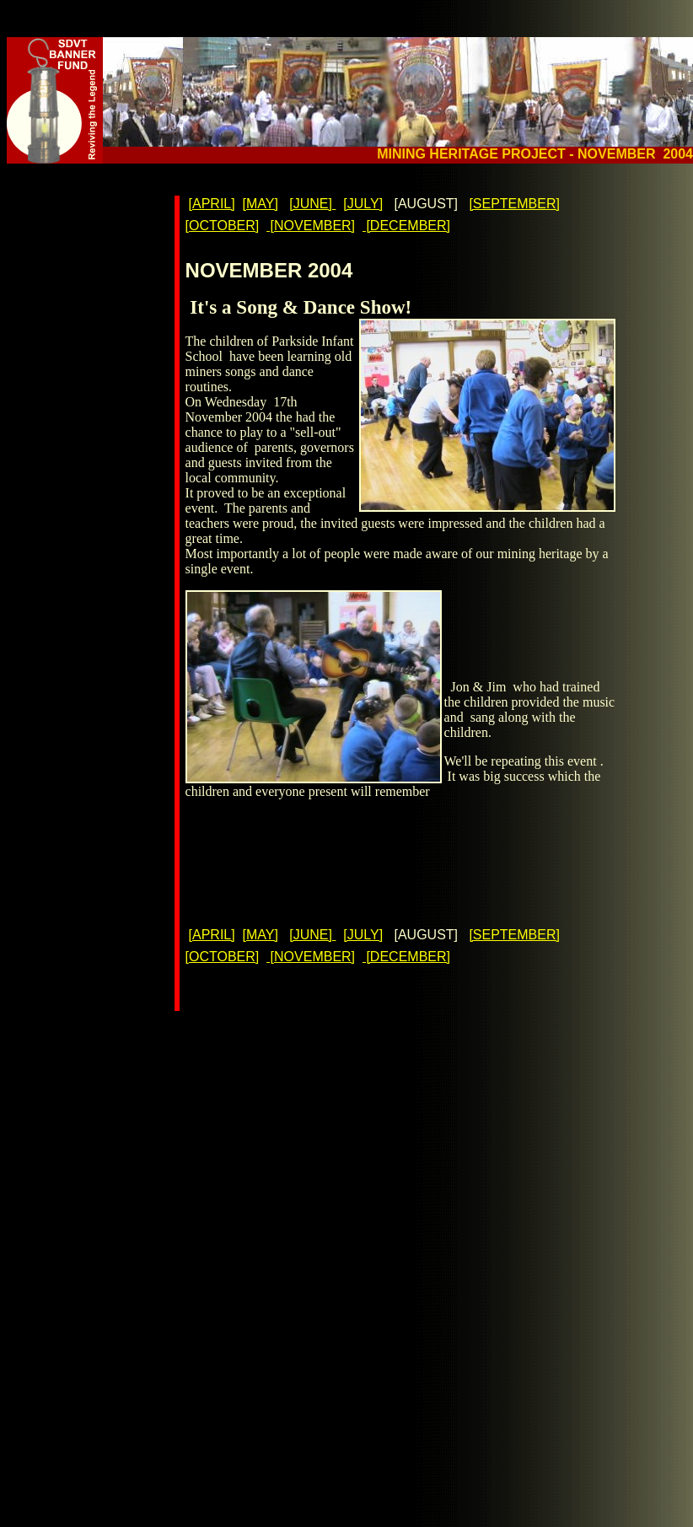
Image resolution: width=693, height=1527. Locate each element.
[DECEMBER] (406, 225)
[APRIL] (212, 203)
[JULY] (363, 203)
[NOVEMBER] (310, 225)
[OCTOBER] (222, 225)
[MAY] (260, 203)
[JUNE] (312, 203)
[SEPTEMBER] (514, 203)
